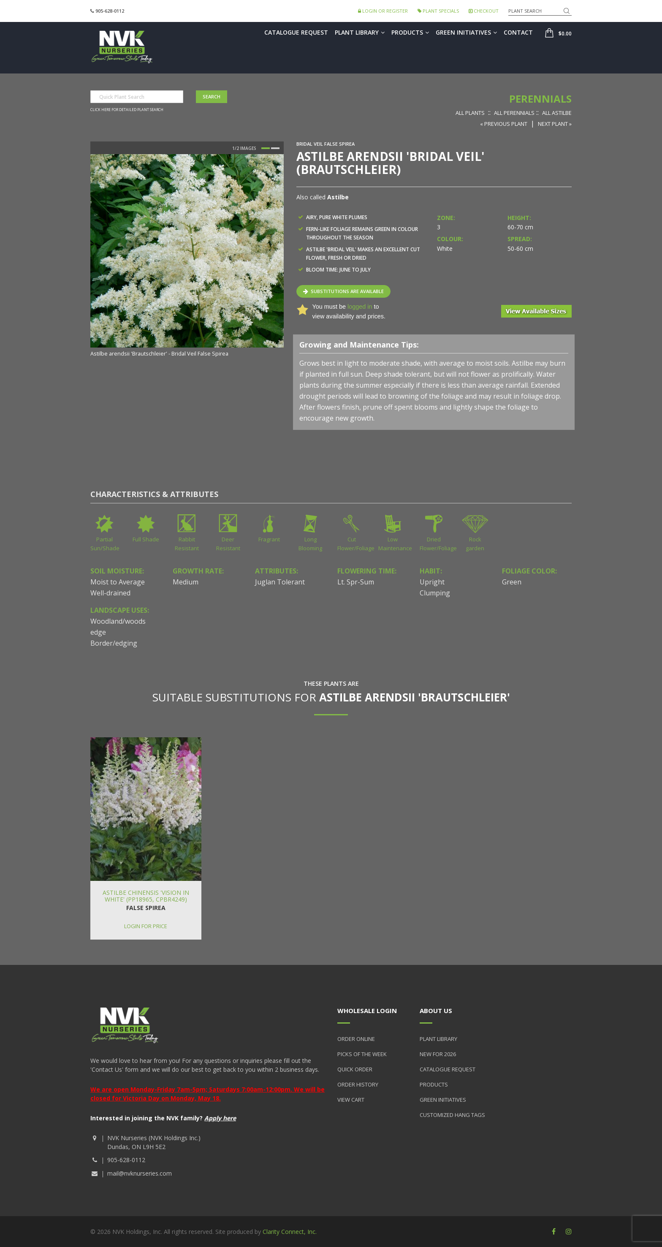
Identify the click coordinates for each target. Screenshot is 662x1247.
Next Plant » (555, 124)
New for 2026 (438, 1054)
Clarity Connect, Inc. (290, 1232)
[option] (187, 256)
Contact (518, 32)
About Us (436, 1010)
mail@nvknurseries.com (139, 1173)
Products (410, 32)
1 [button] (265, 148)
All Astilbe (557, 113)
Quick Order (354, 1069)
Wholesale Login (367, 1010)
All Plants (470, 113)
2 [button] (275, 148)
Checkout (484, 11)
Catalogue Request (296, 32)
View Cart (350, 1099)
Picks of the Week (362, 1054)
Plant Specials (438, 11)
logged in (359, 306)
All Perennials (514, 113)
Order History (357, 1084)
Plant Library (360, 32)
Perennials (540, 99)
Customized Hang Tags (452, 1115)
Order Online (356, 1039)
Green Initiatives (466, 32)
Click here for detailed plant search (126, 109)
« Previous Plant (503, 124)
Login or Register (383, 11)
